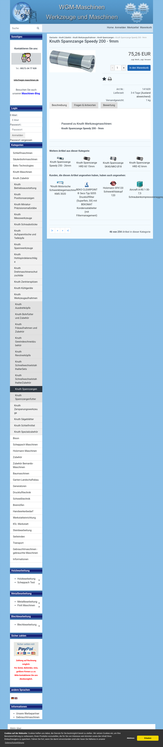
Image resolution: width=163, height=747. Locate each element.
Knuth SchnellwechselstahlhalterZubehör (26, 379)
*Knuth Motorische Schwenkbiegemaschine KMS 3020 (62, 190)
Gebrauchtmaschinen (28, 717)
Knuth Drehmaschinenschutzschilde (25, 272)
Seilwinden (19, 536)
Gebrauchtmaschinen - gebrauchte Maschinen (25, 551)
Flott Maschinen (26, 605)
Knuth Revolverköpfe (23, 353)
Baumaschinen (21, 473)
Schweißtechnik (21, 498)
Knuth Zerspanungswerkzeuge (26, 409)
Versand (147, 60)
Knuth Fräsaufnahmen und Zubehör (26, 328)
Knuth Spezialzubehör (26, 431)
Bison (16, 438)
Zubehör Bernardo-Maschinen (23, 465)
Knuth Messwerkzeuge (23, 216)
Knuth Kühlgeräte (23, 288)
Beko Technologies (23, 165)
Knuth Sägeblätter (24, 419)
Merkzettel (133, 27)
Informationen (20, 559)
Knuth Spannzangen (26, 389)
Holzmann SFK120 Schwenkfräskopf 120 (113, 191)
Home (110, 27)
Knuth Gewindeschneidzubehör (25, 341)
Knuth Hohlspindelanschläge (25, 258)
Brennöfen (18, 505)
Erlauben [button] (147, 738)
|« (52, 230)
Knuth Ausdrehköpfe (22, 306)
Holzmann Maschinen (25, 450)
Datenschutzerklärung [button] (14, 742)
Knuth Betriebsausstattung (25, 186)
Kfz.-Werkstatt (20, 524)
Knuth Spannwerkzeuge (23, 246)
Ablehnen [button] (130, 738)
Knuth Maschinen (22, 171)
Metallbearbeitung (27, 601)
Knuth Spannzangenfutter (25, 397)
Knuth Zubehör (21, 178)
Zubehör (17, 457)
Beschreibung (59, 105)
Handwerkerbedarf (23, 511)
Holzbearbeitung (26, 578)
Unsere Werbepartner (27, 713)
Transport (18, 542)
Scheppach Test (26, 582)
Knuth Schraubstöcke (25, 224)
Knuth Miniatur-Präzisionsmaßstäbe (25, 206)
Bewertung (109, 105)
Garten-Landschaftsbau (26, 479)
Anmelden (120, 27)
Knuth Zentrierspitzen (26, 281)
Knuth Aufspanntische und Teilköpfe (25, 234)
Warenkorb (146, 27)
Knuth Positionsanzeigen (24, 196)
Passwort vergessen (21, 140)
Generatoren (19, 486)
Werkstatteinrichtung (24, 517)
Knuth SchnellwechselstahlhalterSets (26, 365)
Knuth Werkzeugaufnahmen (25, 296)
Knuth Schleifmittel (24, 425)
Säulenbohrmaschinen (25, 159)
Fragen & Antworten (85, 105)
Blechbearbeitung (26, 624)
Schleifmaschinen (22, 153)
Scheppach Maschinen (25, 444)
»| (68, 230)
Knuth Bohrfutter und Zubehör (24, 316)
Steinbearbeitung (22, 530)
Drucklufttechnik (22, 492)
